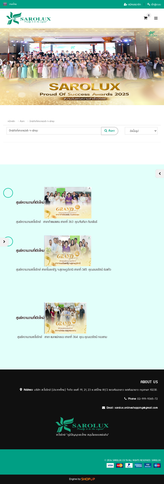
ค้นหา (22, 121)
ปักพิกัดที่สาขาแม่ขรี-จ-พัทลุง (41, 121)
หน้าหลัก (11, 121)
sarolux (156, 460)
